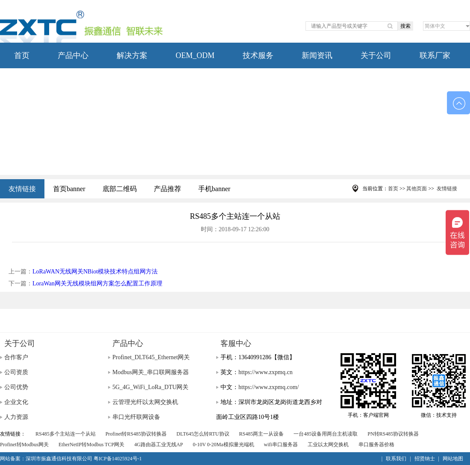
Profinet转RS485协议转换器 (136, 434)
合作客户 (16, 357)
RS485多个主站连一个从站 (65, 434)
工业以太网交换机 (328, 445)
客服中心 (235, 343)
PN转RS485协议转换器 (393, 434)
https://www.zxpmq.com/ (268, 387)
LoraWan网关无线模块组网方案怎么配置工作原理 (97, 283)
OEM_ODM (195, 55)
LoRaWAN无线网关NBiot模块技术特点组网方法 (95, 271)
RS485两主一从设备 (261, 434)
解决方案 (132, 55)
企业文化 (16, 402)
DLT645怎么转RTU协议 (202, 434)
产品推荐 (167, 188)
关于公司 (376, 55)
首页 (21, 55)
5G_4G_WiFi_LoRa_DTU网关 (150, 387)
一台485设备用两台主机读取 (326, 434)
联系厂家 (435, 55)
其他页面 (416, 189)
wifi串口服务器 (281, 445)
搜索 (405, 26)
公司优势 (16, 387)
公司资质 (16, 372)
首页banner (69, 188)
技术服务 (258, 55)
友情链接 (22, 188)
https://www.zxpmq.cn (265, 372)
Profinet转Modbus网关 (24, 445)
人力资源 (16, 417)
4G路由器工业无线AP (158, 445)
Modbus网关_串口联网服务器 (150, 372)
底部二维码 (120, 188)
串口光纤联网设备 (136, 417)
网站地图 (453, 459)
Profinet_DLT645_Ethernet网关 (151, 357)
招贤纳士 (424, 459)
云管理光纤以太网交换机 (145, 402)
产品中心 (73, 55)
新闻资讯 (317, 55)
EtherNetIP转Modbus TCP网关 (91, 445)
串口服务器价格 (376, 445)
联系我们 (396, 459)
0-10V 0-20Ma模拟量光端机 (223, 445)
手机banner (214, 188)
